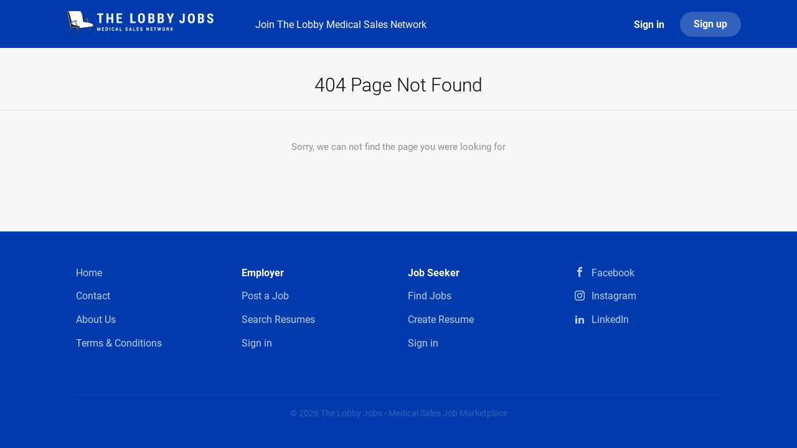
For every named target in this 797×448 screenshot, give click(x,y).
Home (89, 273)
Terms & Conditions (119, 343)
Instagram (614, 296)
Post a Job (265, 296)
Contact (93, 296)
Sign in (649, 24)
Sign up (710, 24)
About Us (96, 319)
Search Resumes (278, 319)
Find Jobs (429, 296)
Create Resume (441, 319)
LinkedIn (610, 319)
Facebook (613, 273)
